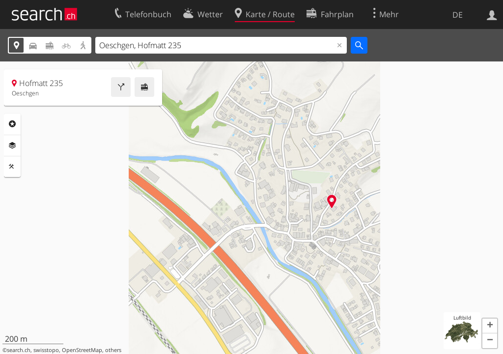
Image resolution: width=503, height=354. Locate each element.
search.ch (18, 350)
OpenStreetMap (82, 350)
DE (457, 14)
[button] (489, 326)
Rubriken (12, 124)
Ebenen (12, 145)
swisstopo (46, 350)
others (113, 350)
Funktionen (12, 166)
